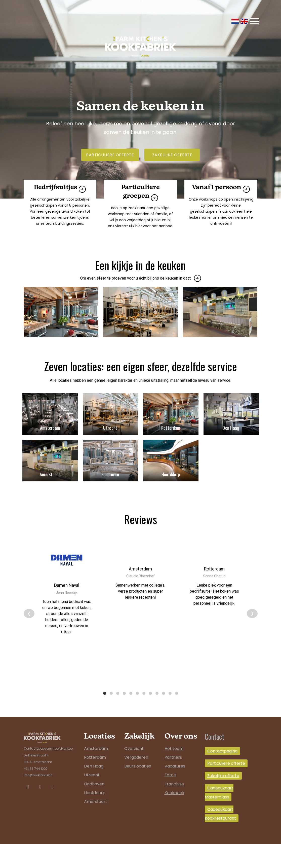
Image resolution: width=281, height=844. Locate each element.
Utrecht (92, 768)
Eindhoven (94, 776)
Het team (174, 741)
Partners (173, 750)
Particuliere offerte (110, 155)
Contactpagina (222, 743)
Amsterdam (96, 741)
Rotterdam (95, 750)
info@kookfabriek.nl (38, 768)
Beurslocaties (137, 759)
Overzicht (134, 741)
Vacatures (175, 759)
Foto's (170, 768)
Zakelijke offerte (172, 155)
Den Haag (93, 759)
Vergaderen (136, 750)
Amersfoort (95, 794)
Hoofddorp (94, 785)
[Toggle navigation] (254, 21)
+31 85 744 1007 (36, 761)
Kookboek (174, 785)
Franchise (174, 776)
